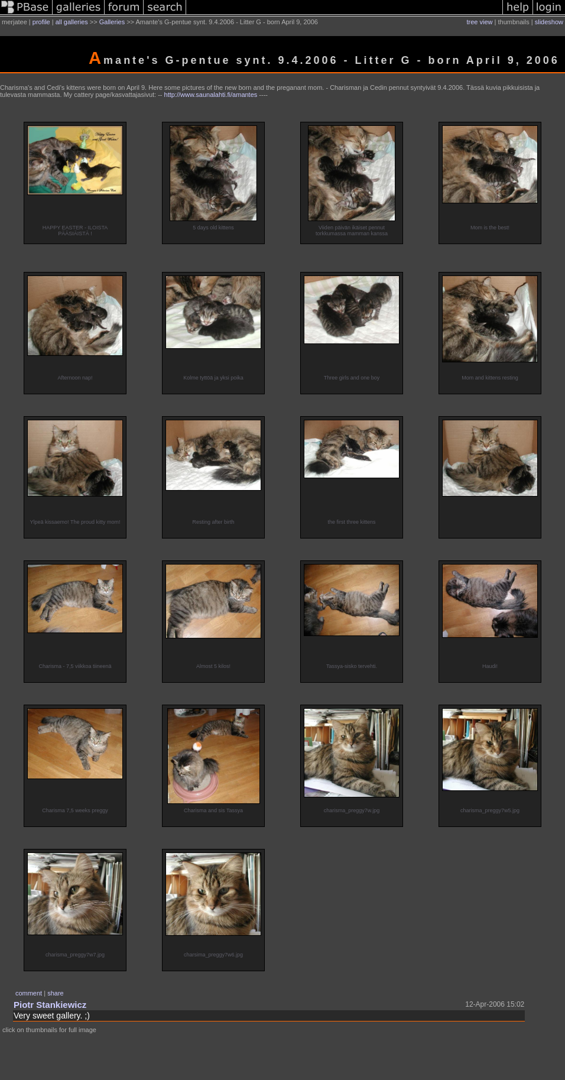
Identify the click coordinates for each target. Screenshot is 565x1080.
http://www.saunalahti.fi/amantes (211, 94)
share (55, 993)
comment (28, 993)
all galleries (72, 21)
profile (41, 21)
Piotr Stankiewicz (50, 1005)
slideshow (549, 21)
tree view (480, 21)
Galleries (112, 21)
